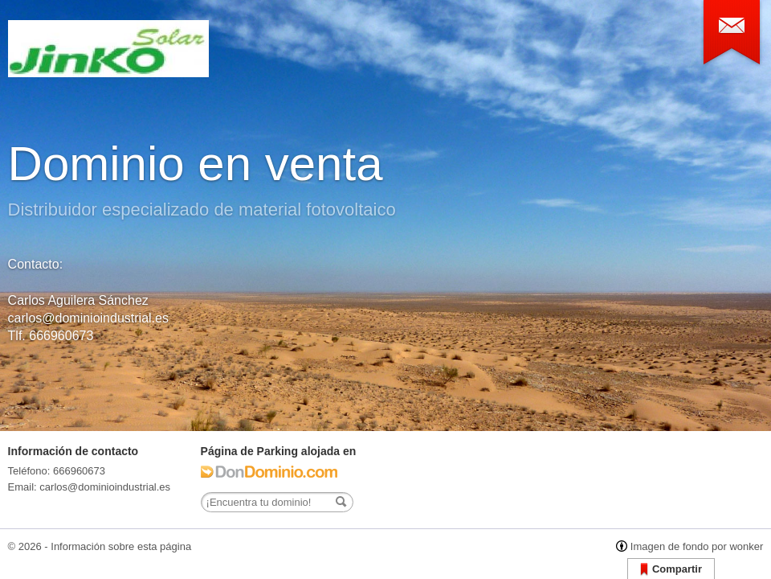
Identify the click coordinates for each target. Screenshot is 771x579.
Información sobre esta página (121, 546)
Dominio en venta (195, 164)
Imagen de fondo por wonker (697, 546)
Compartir (671, 570)
